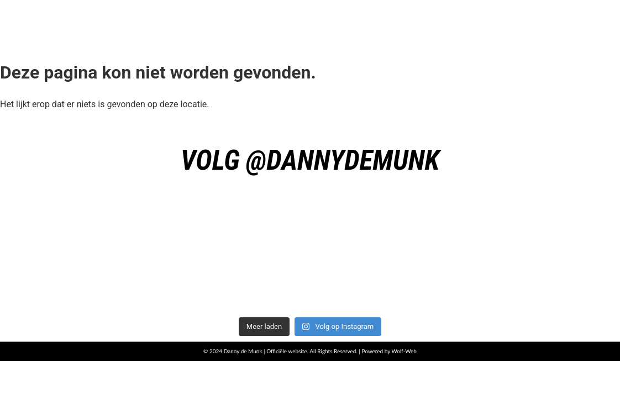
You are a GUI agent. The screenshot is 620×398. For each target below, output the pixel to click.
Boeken (421, 23)
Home (271, 23)
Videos (579, 23)
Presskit (501, 23)
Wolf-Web (404, 351)
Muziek (344, 23)
